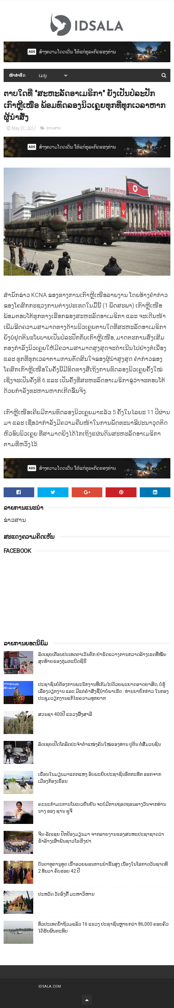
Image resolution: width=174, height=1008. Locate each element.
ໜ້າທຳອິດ (17, 75)
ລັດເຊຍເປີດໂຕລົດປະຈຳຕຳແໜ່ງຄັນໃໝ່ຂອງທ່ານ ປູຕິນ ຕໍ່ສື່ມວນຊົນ (99, 744)
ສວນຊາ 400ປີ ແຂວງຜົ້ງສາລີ (65, 714)
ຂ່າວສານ (53, 128)
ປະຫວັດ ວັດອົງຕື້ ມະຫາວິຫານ (66, 894)
